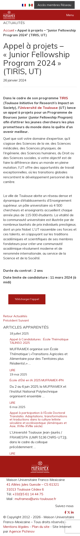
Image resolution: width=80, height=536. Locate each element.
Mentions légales (16, 526)
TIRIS (63, 98)
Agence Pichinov (22, 531)
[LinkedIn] (72, 512)
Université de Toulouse (39, 107)
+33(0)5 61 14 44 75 (28, 494)
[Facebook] (65, 512)
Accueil (8, 30)
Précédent (10, 320)
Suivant (23, 320)
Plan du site (40, 526)
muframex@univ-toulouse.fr (35, 499)
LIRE (12, 370)
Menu (70, 15)
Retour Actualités (15, 316)
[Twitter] (69, 512)
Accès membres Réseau (54, 5)
